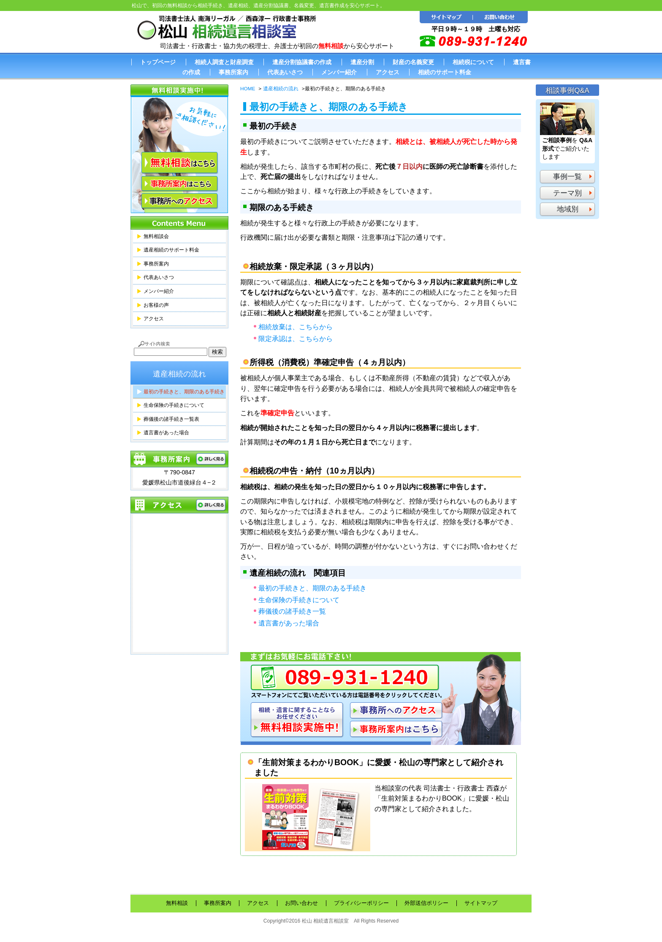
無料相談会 (156, 236)
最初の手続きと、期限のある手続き (312, 588)
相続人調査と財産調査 (224, 62)
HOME (247, 88)
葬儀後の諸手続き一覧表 (171, 419)
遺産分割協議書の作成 (301, 62)
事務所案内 (233, 72)
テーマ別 (567, 193)
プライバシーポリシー (361, 903)
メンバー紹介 (339, 72)
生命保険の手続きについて (298, 600)
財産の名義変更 (413, 62)
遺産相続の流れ (280, 88)
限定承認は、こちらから (295, 338)
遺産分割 (362, 62)
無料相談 (177, 903)
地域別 (567, 209)
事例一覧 (567, 177)
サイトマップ (480, 903)
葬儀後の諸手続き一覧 (292, 611)
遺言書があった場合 (288, 623)
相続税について (473, 62)
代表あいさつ (285, 72)
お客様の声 (156, 305)
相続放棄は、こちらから (295, 326)
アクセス (387, 72)
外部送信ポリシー (426, 903)
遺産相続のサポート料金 (171, 250)
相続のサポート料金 (444, 72)
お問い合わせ (301, 903)
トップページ (158, 62)
